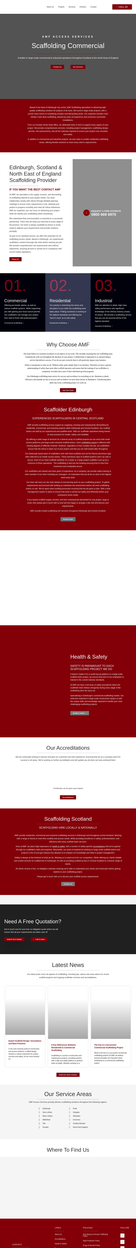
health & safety (58, 846)
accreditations (99, 846)
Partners (83, 7)
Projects (61, 7)
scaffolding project (89, 442)
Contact (93, 7)
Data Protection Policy (91, 1241)
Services (72, 7)
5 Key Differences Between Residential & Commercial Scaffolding (63, 1047)
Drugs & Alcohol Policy (91, 1245)
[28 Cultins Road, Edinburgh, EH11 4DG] (68, 1188)
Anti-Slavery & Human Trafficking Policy (95, 1235)
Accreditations (60, 1239)
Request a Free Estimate (106, 211)
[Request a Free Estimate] (86, 213)
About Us (50, 7)
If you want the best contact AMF (34, 189)
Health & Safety (61, 1244)
